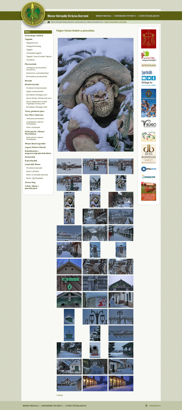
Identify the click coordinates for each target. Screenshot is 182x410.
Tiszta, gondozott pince (35, 111)
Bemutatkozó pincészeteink (36, 77)
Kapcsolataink (31, 161)
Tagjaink (28, 39)
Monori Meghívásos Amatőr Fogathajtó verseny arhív (36, 103)
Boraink (28, 81)
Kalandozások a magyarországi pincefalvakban (38, 152)
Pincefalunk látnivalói (34, 168)
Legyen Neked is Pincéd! (35, 147)
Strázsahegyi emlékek (34, 36)
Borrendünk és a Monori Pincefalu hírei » (90, 22)
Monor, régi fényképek (34, 178)
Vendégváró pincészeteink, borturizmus (36, 69)
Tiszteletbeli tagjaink (34, 53)
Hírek (27, 32)
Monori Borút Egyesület (35, 144)
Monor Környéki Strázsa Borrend (68, 16)
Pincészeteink (30, 64)
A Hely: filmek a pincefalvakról (32, 187)
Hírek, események (33, 127)
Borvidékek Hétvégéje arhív (36, 95)
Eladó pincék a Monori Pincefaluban (34, 133)
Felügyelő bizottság (33, 46)
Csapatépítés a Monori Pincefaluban (35, 123)
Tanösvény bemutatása (35, 119)
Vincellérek (30, 60)
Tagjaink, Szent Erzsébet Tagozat (38, 57)
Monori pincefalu (103, 16)
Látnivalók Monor (33, 164)
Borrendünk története (125, 16)
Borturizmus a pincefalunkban (37, 73)
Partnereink (30, 157)
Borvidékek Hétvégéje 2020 (36, 107)
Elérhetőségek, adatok (149, 16)
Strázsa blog (30, 182)
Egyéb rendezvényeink (35, 91)
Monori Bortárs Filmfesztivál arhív (39, 98)
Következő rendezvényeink (36, 88)
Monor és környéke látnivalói (37, 175)
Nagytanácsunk (32, 43)
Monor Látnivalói (32, 171)
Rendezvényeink (32, 84)
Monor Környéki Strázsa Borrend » (63, 22)
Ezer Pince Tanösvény (34, 115)
